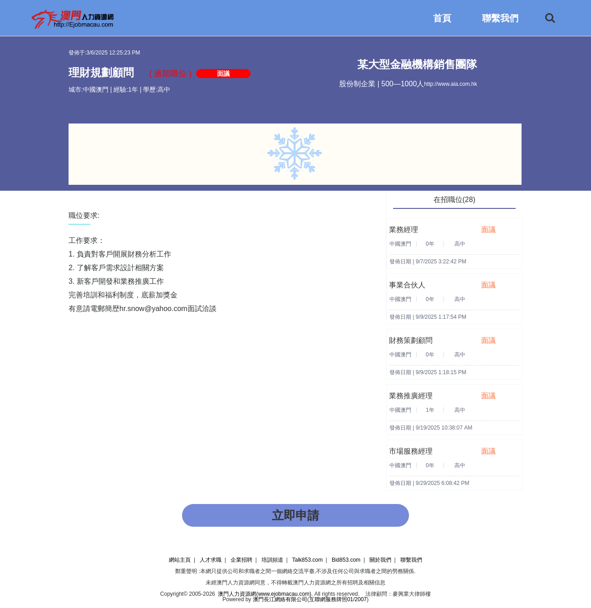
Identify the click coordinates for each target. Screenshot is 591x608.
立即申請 (295, 515)
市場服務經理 (411, 451)
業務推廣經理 (411, 396)
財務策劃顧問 (411, 340)
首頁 (442, 18)
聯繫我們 (500, 18)
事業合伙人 (407, 285)
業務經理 (403, 229)
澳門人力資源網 (236, 582)
